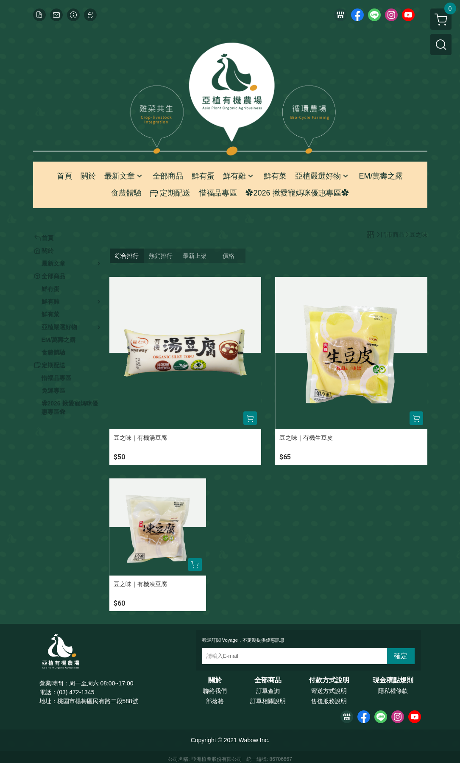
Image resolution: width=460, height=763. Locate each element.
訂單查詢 (268, 691)
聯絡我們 (215, 691)
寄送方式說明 (329, 691)
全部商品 (268, 680)
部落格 (215, 701)
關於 (215, 680)
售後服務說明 (329, 701)
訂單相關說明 (268, 701)
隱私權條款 (393, 691)
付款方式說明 (329, 680)
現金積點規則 (393, 680)
